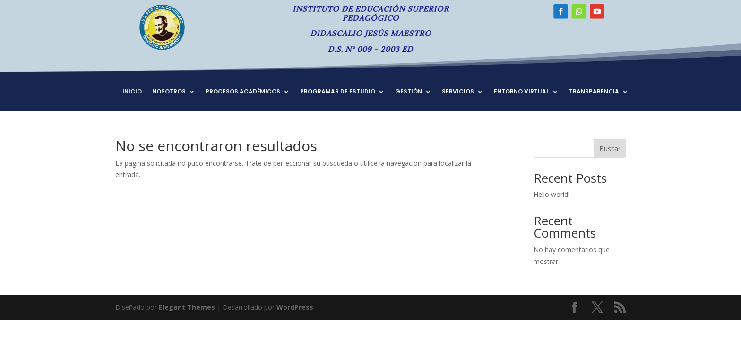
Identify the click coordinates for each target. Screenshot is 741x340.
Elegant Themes (187, 307)
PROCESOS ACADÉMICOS (243, 91)
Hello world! (551, 194)
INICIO (132, 91)
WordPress (294, 307)
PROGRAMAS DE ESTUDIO (337, 91)
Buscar (609, 148)
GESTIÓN (408, 91)
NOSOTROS (169, 91)
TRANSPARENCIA (594, 91)
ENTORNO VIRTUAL (521, 91)
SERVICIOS (458, 91)
